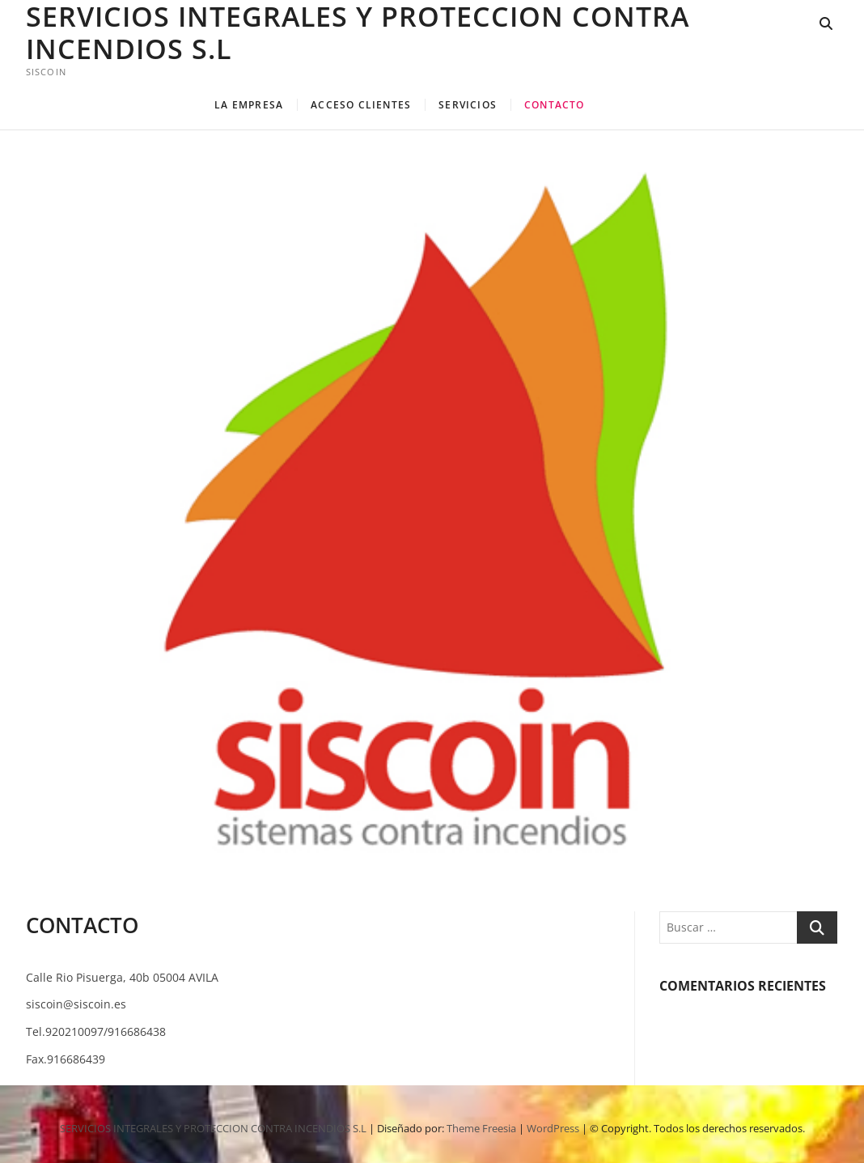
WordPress (553, 1128)
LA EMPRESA (248, 105)
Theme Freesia (481, 1128)
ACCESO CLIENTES (361, 105)
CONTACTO (554, 105)
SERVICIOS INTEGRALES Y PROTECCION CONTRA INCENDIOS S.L (357, 32)
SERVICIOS (467, 105)
